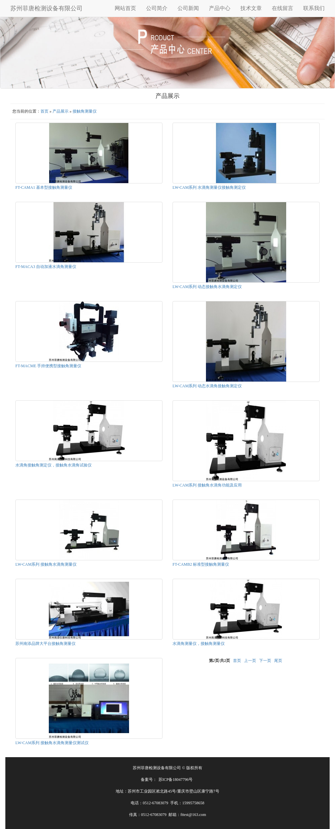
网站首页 (125, 8)
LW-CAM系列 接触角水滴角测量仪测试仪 (52, 742)
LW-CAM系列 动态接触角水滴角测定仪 (207, 286)
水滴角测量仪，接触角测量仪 (199, 643)
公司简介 (157, 8)
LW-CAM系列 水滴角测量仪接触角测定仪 (209, 187)
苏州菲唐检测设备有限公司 (46, 8)
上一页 (250, 660)
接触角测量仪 (85, 111)
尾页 (278, 660)
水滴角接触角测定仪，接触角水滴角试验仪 (53, 465)
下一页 (265, 660)
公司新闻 (188, 8)
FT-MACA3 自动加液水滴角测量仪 (45, 266)
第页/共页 (219, 660)
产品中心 (219, 8)
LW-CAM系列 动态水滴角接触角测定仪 (207, 386)
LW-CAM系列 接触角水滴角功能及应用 (207, 485)
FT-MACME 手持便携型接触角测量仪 (48, 366)
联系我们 (314, 8)
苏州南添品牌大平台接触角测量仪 (45, 643)
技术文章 (251, 8)
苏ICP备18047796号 (175, 779)
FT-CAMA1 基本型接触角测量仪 (43, 187)
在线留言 (282, 8)
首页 (44, 111)
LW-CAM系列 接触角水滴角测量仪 (46, 564)
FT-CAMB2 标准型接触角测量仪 (201, 564)
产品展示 (60, 111)
